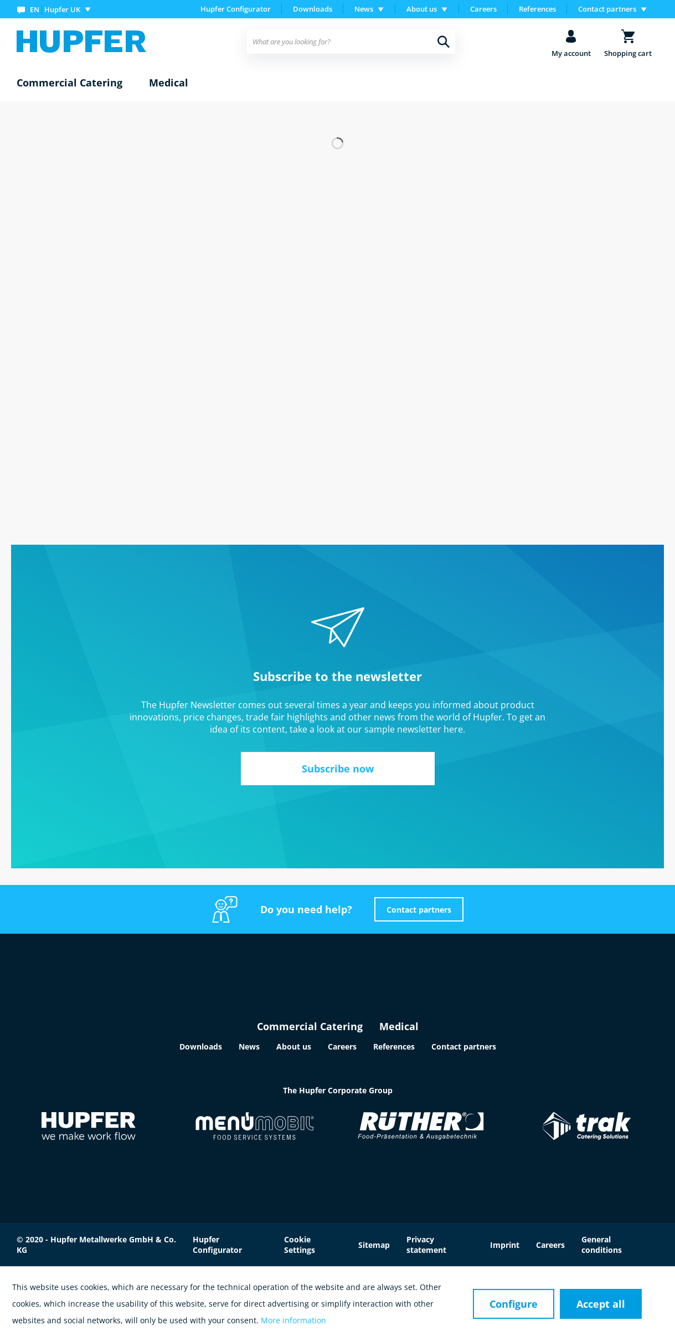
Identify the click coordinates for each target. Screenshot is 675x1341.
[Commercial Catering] (69, 83)
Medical (399, 1026)
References (537, 9)
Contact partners (419, 909)
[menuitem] (56, 9)
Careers (483, 9)
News (249, 1046)
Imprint (504, 1245)
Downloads (312, 9)
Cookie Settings (299, 1244)
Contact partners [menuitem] (607, 9)
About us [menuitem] (421, 9)
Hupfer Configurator (235, 9)
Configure (513, 1304)
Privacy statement (426, 1244)
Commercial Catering (310, 1026)
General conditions (601, 1244)
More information (293, 1320)
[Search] (443, 41)
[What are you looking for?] (351, 41)
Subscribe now (338, 768)
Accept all (600, 1304)
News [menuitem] (363, 9)
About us (293, 1046)
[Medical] (169, 83)
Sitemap (374, 1245)
